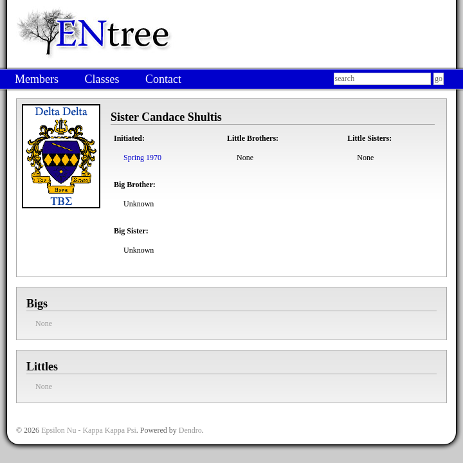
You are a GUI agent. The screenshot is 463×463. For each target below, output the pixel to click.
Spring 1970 (142, 157)
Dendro (190, 430)
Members (37, 79)
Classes (101, 79)
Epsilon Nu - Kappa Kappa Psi (88, 430)
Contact (163, 79)
